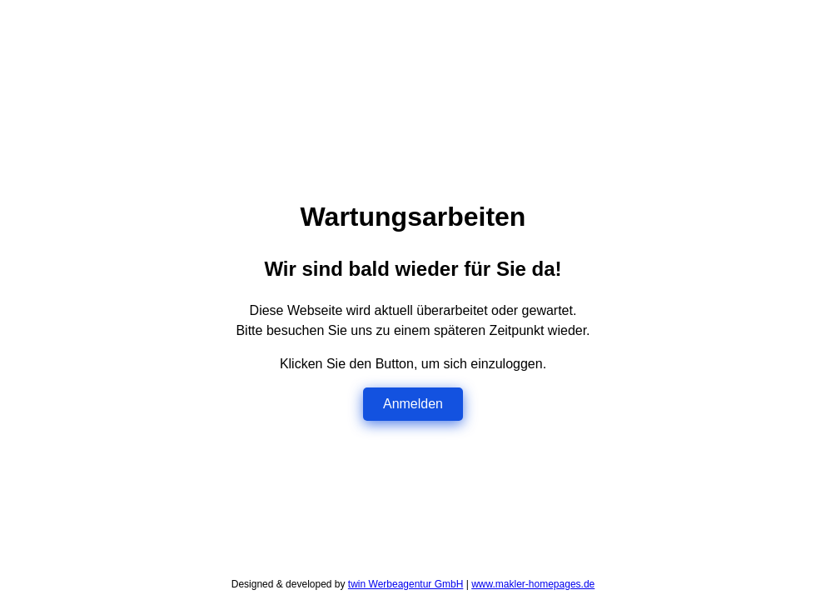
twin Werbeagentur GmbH (406, 584)
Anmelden (413, 404)
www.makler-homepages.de (533, 584)
